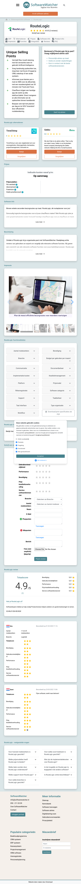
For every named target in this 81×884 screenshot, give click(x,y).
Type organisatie (61, 405)
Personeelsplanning (17, 860)
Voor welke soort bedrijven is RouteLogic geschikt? (55, 753)
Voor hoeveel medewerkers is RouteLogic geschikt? (19, 753)
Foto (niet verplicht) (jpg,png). (27, 551)
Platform (26, 383)
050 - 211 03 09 (16, 803)
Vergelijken (21, 156)
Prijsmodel (62, 383)
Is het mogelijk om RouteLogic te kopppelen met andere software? (56, 768)
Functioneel (21, 448)
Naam (29, 509)
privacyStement (29, 433)
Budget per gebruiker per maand (58, 359)
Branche (26, 358)
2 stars (40, 465)
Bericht (28, 542)
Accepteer (40, 456)
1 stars (36, 465)
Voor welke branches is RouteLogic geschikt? (17, 781)
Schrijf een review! (13, 611)
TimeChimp (11, 130)
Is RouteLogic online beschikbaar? (57, 775)
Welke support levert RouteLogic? (20, 775)
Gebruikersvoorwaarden (51, 817)
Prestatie (20, 442)
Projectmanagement (18, 850)
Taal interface (25, 405)
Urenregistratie (16, 856)
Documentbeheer (61, 368)
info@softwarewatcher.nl (19, 800)
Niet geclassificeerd (24, 451)
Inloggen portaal (18, 814)
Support (26, 398)
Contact (13, 810)
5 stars (49, 465)
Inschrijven (46, 852)
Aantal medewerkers (24, 351)
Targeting (21, 445)
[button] (72, 302)
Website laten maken (35, 882)
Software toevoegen (49, 807)
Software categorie (60, 390)
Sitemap (45, 800)
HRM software (15, 853)
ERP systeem (15, 843)
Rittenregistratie (25, 390)
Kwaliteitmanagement (60, 376)
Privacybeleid (47, 821)
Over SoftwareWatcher (18, 807)
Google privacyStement (42, 435)
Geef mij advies (59, 112)
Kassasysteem (15, 846)
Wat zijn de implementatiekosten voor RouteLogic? (56, 760)
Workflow (26, 413)
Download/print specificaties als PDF (58, 413)
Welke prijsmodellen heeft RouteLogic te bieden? (18, 760)
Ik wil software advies (40, 14)
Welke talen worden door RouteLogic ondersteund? (18, 768)
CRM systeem (15, 839)
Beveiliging (62, 351)
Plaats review (41, 559)
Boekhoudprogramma (18, 836)
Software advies (48, 810)
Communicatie (25, 368)
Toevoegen (40, 526)
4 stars (46, 465)
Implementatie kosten (24, 376)
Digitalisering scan (49, 814)
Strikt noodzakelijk (23, 439)
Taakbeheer (62, 398)
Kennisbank (46, 804)
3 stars (43, 465)
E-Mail (28, 514)
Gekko (47, 130)
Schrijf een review (38, 33)
